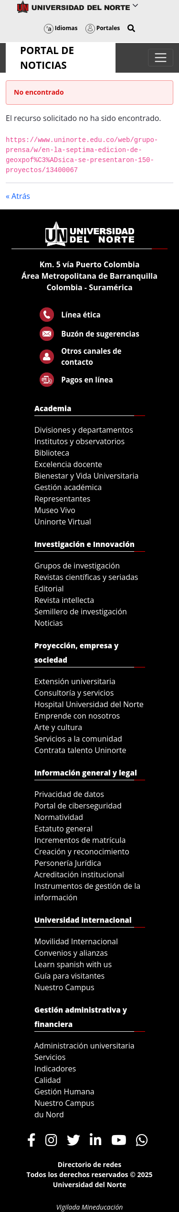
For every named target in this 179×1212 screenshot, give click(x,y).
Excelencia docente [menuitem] (68, 464)
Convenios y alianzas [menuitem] (71, 953)
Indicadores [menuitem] (55, 1068)
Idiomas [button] (61, 28)
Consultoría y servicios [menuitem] (74, 693)
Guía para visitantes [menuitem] (69, 976)
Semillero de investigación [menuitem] (80, 611)
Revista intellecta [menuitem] (64, 600)
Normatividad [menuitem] (58, 817)
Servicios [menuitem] (49, 1057)
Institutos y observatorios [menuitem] (79, 441)
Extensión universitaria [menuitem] (75, 681)
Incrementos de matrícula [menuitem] (80, 840)
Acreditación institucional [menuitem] (79, 874)
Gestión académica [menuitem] (68, 487)
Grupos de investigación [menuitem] (77, 565)
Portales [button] (102, 28)
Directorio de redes (90, 1164)
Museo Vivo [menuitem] (54, 510)
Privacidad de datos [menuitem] (69, 794)
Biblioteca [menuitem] (51, 453)
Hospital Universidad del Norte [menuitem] (89, 704)
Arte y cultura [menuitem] (58, 727)
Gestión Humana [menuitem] (64, 1091)
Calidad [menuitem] (47, 1080)
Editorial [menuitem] (49, 588)
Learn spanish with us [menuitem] (73, 964)
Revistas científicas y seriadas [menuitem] (86, 577)
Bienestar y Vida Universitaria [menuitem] (86, 475)
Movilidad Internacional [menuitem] (76, 941)
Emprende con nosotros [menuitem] (77, 715)
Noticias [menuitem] (48, 623)
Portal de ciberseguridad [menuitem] (78, 805)
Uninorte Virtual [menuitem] (62, 521)
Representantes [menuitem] (62, 498)
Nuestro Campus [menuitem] (64, 987)
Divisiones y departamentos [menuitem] (83, 430)
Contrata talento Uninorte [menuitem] (80, 750)
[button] (131, 28)
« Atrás (18, 196)
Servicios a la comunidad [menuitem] (78, 738)
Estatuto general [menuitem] (63, 828)
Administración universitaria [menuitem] (84, 1045)
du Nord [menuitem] (49, 1114)
